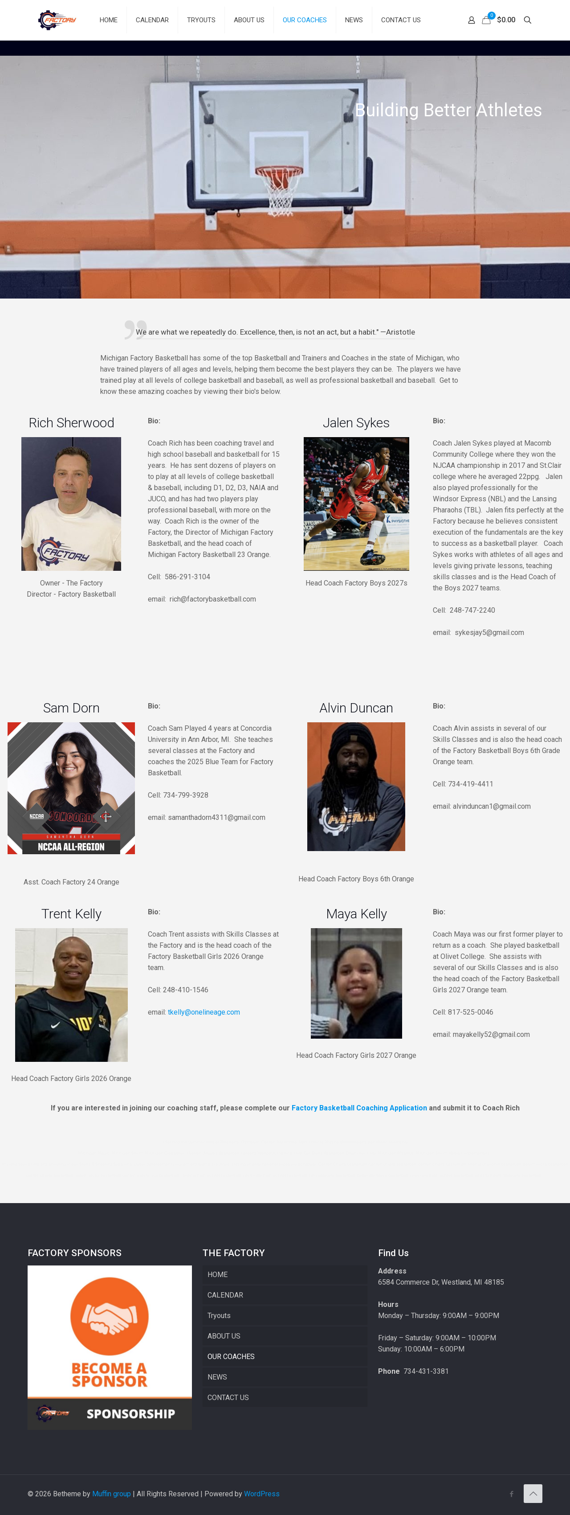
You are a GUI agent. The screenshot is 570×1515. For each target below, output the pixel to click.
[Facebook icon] (511, 1494)
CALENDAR (225, 1295)
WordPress (262, 1494)
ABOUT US (224, 1336)
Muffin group (111, 1494)
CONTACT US (228, 1397)
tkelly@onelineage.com (204, 1012)
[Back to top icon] (533, 1493)
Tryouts (219, 1315)
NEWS (217, 1377)
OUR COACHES (231, 1356)
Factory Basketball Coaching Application (359, 1108)
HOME (218, 1274)
